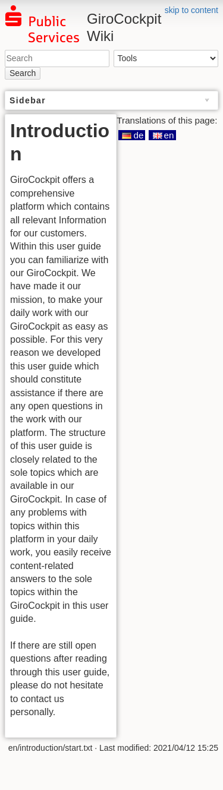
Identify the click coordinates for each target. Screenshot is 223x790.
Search (23, 73)
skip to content (191, 10)
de (132, 135)
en (163, 135)
